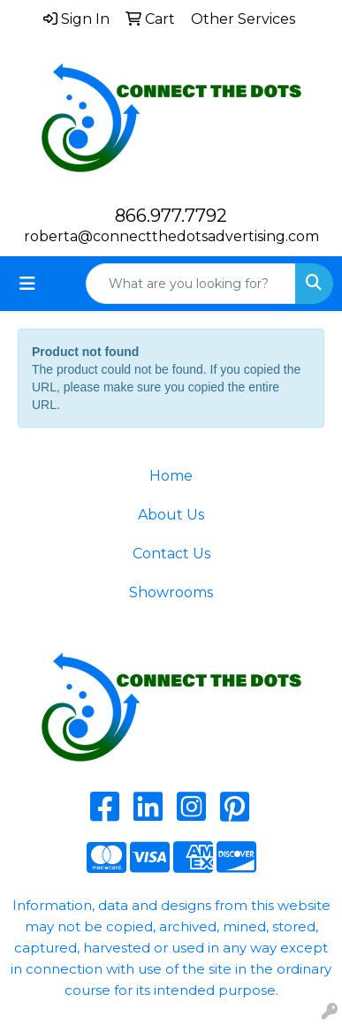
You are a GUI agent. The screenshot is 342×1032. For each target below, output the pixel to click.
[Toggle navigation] (27, 283)
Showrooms (171, 592)
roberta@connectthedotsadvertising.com (171, 236)
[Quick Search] (191, 283)
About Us (171, 514)
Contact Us (171, 553)
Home (171, 475)
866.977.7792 (171, 215)
